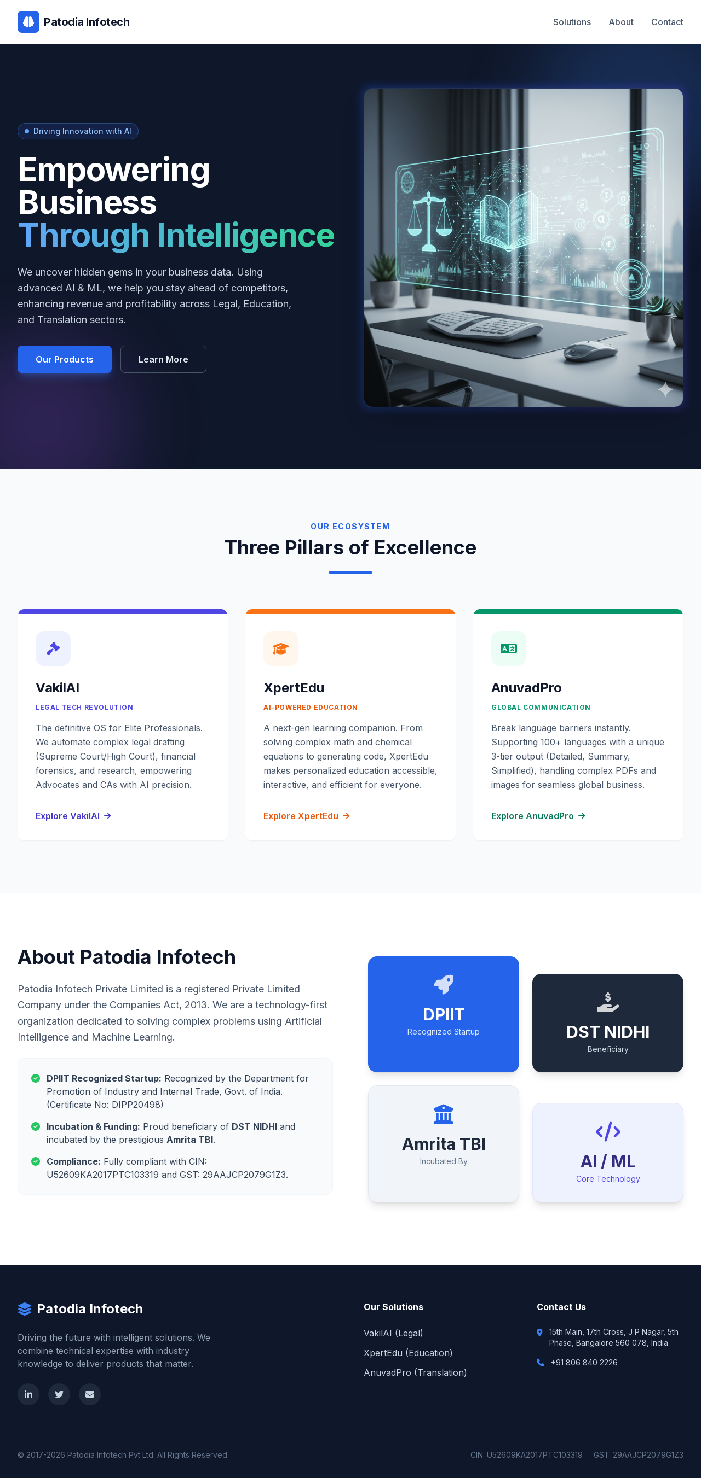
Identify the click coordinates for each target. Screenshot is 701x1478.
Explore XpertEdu (306, 815)
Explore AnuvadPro (538, 815)
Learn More (163, 359)
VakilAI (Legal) (393, 1333)
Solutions (572, 21)
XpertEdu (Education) (408, 1352)
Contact (667, 21)
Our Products (65, 359)
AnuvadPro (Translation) (415, 1372)
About (621, 21)
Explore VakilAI (73, 815)
